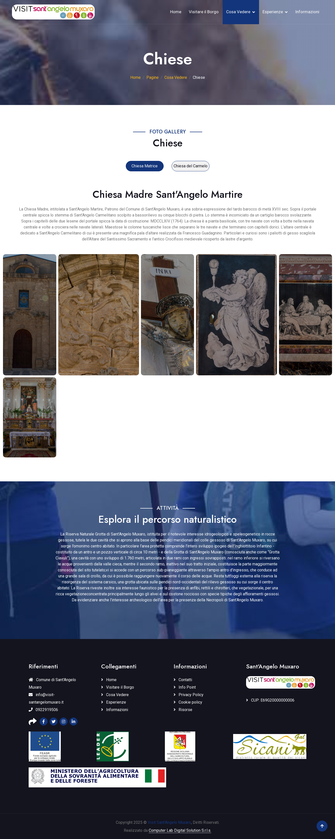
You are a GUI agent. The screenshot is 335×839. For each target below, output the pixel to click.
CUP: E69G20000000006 (270, 700)
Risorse (183, 709)
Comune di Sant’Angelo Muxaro (52, 683)
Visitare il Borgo (204, 11)
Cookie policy (188, 702)
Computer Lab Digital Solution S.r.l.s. (180, 830)
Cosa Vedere (238, 11)
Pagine (152, 77)
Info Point (185, 687)
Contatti (183, 679)
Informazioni (307, 11)
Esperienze (273, 11)
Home (175, 11)
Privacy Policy (188, 694)
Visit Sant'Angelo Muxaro (169, 822)
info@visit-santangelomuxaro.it (46, 698)
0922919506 (43, 709)
